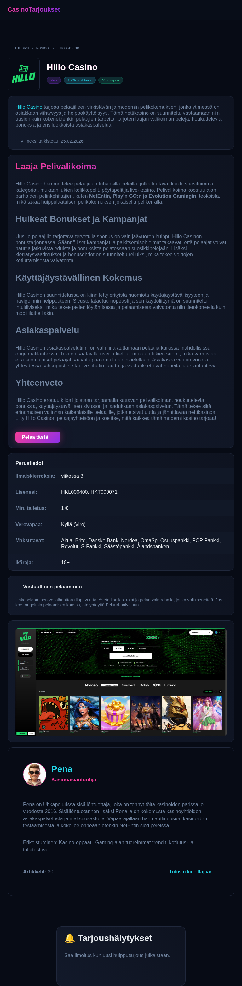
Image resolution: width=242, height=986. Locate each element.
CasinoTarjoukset (34, 9)
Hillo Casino (28, 107)
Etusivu (22, 48)
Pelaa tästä (35, 437)
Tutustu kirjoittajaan (191, 871)
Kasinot (43, 48)
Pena (61, 769)
